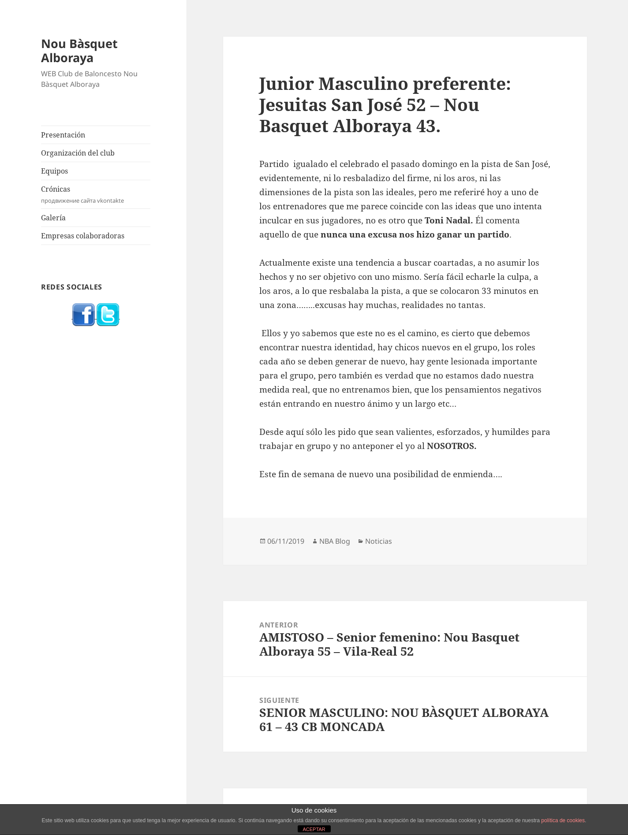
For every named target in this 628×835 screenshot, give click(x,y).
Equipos (54, 171)
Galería (53, 218)
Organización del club (78, 153)
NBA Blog (334, 541)
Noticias (378, 541)
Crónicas (95, 194)
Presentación (63, 135)
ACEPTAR (314, 829)
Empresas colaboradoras (82, 236)
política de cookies (563, 820)
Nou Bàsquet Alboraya (79, 50)
